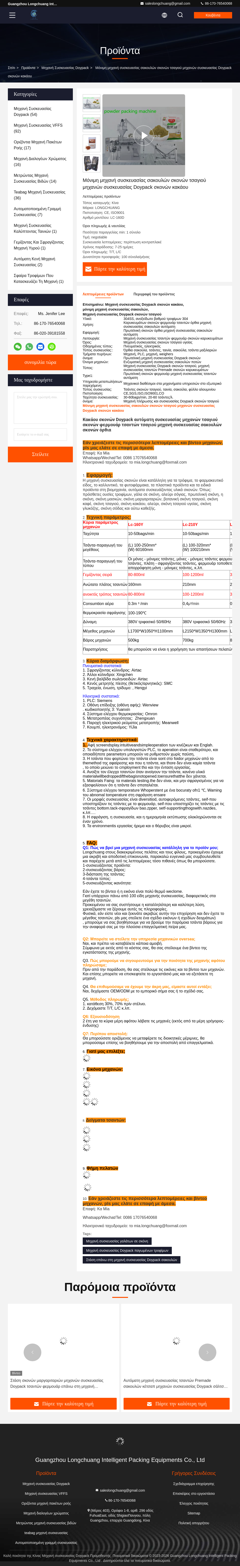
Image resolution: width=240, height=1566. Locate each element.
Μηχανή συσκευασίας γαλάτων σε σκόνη (117, 1241)
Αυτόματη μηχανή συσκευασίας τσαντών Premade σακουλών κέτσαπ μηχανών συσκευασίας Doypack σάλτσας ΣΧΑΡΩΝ (176, 1383)
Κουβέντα (213, 15)
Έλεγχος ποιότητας (193, 1503)
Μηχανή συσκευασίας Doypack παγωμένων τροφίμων (127, 1250)
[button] (32, 1352)
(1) (35, 228)
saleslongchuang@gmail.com (165, 3)
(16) (40, 162)
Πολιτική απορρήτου (193, 1523)
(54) (32, 112)
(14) (35, 178)
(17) (38, 145)
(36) (39, 195)
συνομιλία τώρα (40, 362)
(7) (37, 212)
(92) (38, 128)
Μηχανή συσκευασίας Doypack (65, 68)
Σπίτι (11, 68)
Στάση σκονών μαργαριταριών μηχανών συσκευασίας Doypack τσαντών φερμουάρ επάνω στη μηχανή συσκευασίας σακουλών (56, 1383)
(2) (34, 262)
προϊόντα (28, 68)
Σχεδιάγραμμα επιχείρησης (193, 1484)
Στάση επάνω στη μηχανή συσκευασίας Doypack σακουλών (131, 1260)
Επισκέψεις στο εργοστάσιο (194, 1494)
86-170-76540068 (216, 3)
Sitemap (194, 1513)
